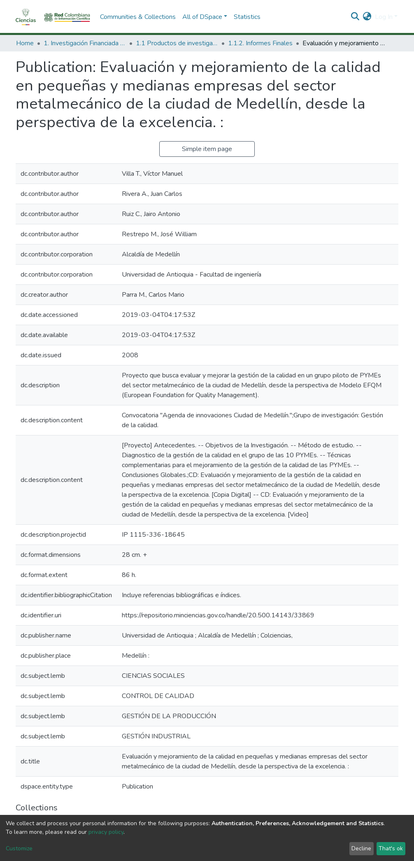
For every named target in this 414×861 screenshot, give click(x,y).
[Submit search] (355, 17)
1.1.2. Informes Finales (260, 43)
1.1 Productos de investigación (177, 43)
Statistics (247, 16)
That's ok (391, 848)
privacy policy (105, 832)
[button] (367, 17)
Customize (19, 848)
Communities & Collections (138, 16)
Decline (361, 848)
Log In (384, 16)
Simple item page (207, 149)
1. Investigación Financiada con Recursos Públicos (85, 43)
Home (25, 43)
